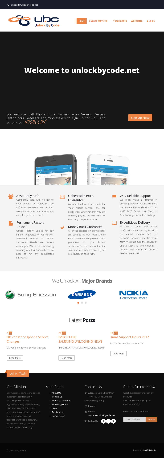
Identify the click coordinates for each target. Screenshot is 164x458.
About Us (56, 393)
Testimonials (58, 412)
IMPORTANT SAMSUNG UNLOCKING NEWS (80, 339)
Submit (151, 419)
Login (151, 21)
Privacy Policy (58, 416)
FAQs (54, 408)
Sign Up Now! (140, 118)
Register (137, 21)
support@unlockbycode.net (24, 5)
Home (82, 21)
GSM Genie (150, 450)
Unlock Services (98, 21)
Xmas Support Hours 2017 (129, 337)
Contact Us (57, 396)
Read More (15, 357)
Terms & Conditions (61, 400)
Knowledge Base (60, 404)
